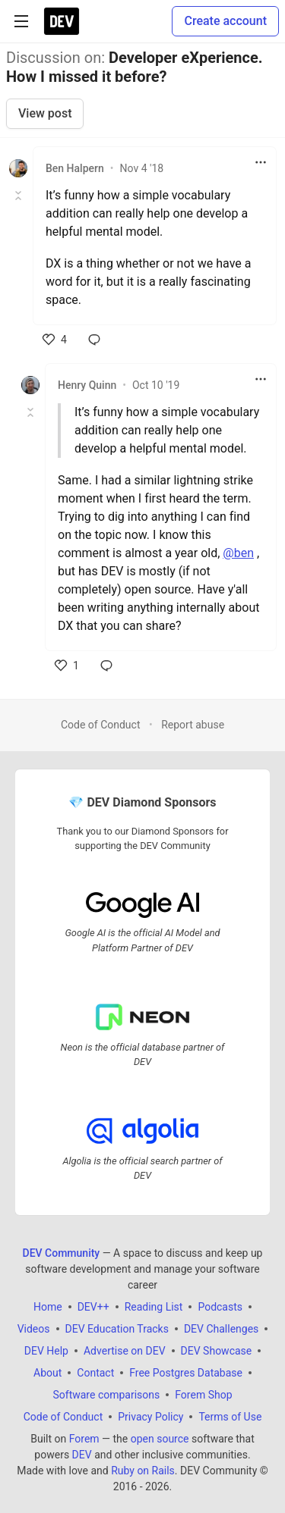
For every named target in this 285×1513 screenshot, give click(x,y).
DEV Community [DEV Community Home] (61, 1253)
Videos (33, 1329)
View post (44, 113)
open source (160, 1439)
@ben (238, 553)
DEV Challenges (221, 1329)
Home (47, 1307)
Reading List (154, 1307)
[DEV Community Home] (62, 21)
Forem (84, 1439)
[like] (54, 339)
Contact (95, 1373)
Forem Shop (203, 1395)
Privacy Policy (150, 1417)
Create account (225, 21)
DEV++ (93, 1307)
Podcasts (220, 1307)
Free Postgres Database (185, 1373)
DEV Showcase (216, 1351)
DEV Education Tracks (117, 1329)
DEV (82, 1455)
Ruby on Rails (143, 1470)
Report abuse (192, 725)
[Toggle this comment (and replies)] (19, 195)
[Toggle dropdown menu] (261, 162)
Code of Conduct (101, 725)
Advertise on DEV (125, 1351)
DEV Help (46, 1351)
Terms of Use (229, 1417)
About (47, 1373)
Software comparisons (106, 1395)
